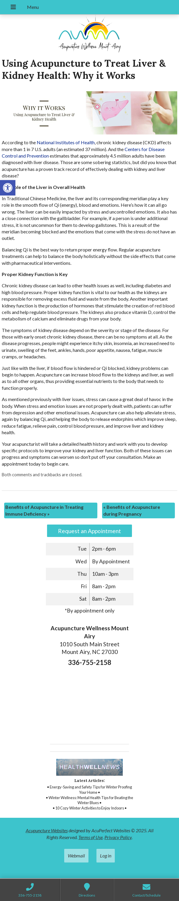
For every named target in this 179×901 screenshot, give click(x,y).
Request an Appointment (89, 531)
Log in (105, 855)
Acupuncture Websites (47, 830)
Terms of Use (90, 837)
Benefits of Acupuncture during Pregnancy (131, 510)
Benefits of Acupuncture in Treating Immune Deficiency (44, 510)
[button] (7, 187)
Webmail (76, 855)
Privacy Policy (118, 837)
